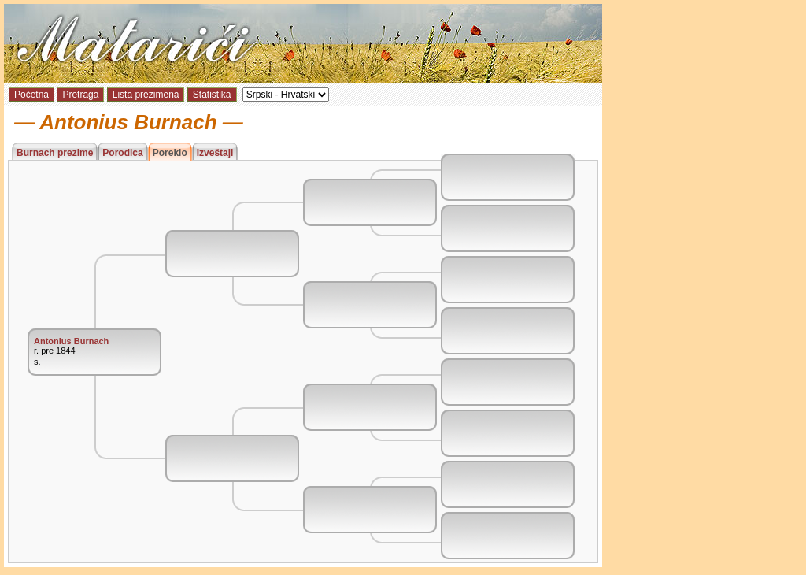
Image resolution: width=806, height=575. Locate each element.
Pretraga (80, 94)
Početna (31, 94)
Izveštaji (215, 152)
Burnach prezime (55, 152)
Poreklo (170, 152)
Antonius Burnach (71, 341)
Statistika (212, 94)
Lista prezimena (146, 94)
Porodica (122, 152)
